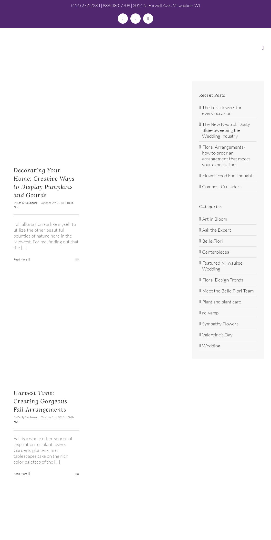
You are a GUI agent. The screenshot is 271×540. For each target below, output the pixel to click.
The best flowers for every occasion (222, 110)
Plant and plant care (221, 302)
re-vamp (210, 313)
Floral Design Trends (222, 280)
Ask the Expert (216, 230)
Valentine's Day (217, 335)
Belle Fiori (212, 241)
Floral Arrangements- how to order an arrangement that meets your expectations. (226, 155)
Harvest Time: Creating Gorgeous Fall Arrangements (40, 401)
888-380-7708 (116, 5)
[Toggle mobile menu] (263, 48)
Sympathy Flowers (220, 324)
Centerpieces (215, 252)
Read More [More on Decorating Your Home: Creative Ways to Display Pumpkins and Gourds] (20, 259)
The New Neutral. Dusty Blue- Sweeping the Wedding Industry (226, 130)
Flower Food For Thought (227, 175)
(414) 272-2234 (85, 5)
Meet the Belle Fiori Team (228, 291)
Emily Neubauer (27, 203)
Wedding (211, 346)
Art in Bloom (214, 219)
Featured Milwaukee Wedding (222, 266)
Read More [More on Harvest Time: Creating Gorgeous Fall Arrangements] (20, 474)
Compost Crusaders (221, 186)
